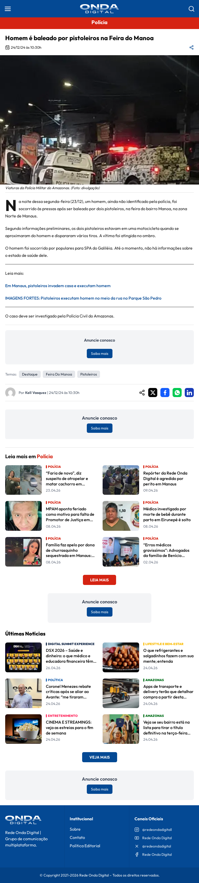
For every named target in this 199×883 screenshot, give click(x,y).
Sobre (75, 829)
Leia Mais (99, 579)
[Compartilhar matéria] (191, 47)
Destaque (30, 374)
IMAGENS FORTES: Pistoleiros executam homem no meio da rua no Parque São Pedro (83, 298)
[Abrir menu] (7, 8)
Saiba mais (99, 353)
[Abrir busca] (191, 8)
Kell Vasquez (35, 392)
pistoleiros (88, 374)
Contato (77, 837)
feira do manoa (59, 374)
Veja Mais (99, 757)
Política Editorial (85, 845)
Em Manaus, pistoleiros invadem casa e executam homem (58, 285)
